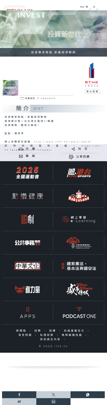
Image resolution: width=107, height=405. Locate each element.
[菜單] (102, 6)
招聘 (38, 330)
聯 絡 (30, 156)
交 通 (30, 149)
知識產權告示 (75, 330)
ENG (82, 7)
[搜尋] (94, 6)
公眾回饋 (83, 156)
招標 (53, 330)
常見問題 (26, 335)
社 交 (83, 149)
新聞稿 (22, 330)
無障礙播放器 (73, 335)
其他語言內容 (51, 339)
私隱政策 (47, 335)
